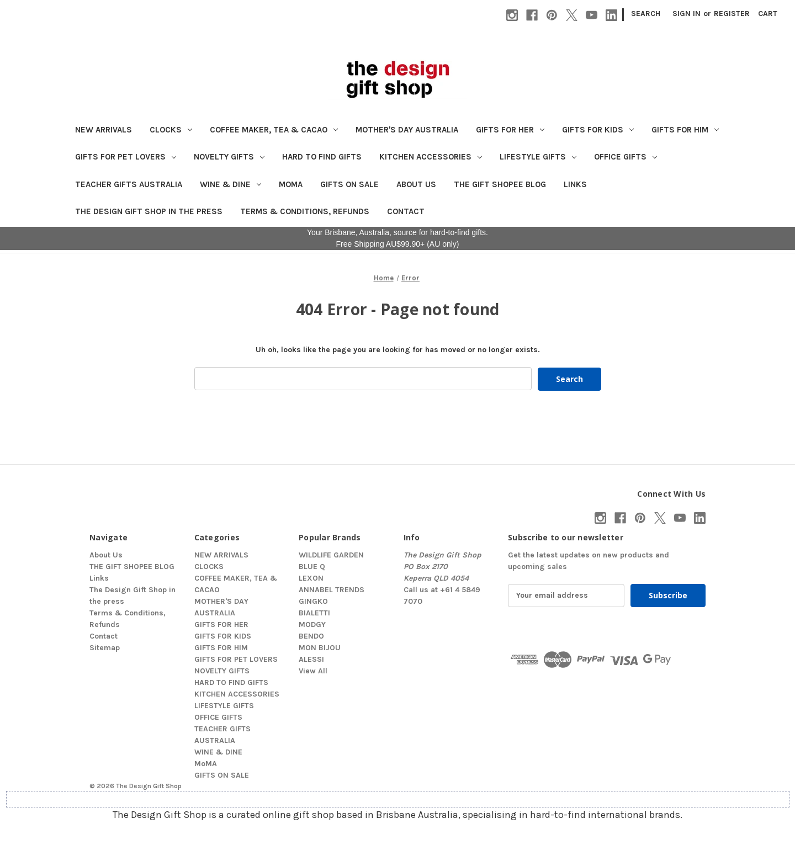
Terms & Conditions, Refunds (304, 211)
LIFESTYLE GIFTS (538, 157)
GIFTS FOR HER (510, 130)
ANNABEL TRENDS (331, 589)
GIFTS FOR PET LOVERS (125, 157)
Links (575, 184)
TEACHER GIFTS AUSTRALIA (128, 184)
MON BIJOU (320, 647)
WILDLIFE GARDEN (331, 554)
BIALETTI (314, 612)
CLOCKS (171, 130)
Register (732, 13)
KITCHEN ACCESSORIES (430, 157)
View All (313, 670)
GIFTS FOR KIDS (598, 130)
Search (645, 13)
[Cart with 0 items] (767, 13)
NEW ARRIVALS (103, 130)
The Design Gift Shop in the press (148, 211)
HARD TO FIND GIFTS (322, 157)
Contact (406, 211)
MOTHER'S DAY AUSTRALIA (407, 130)
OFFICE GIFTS (625, 157)
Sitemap (104, 647)
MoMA (291, 184)
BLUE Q (312, 566)
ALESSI (311, 658)
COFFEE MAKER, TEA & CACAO (274, 130)
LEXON (311, 577)
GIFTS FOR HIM (685, 130)
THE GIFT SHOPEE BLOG (500, 184)
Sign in (686, 13)
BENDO (311, 635)
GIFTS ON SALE (349, 184)
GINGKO (313, 600)
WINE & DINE (230, 184)
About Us (416, 184)
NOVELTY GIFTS (229, 157)
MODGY (312, 624)
